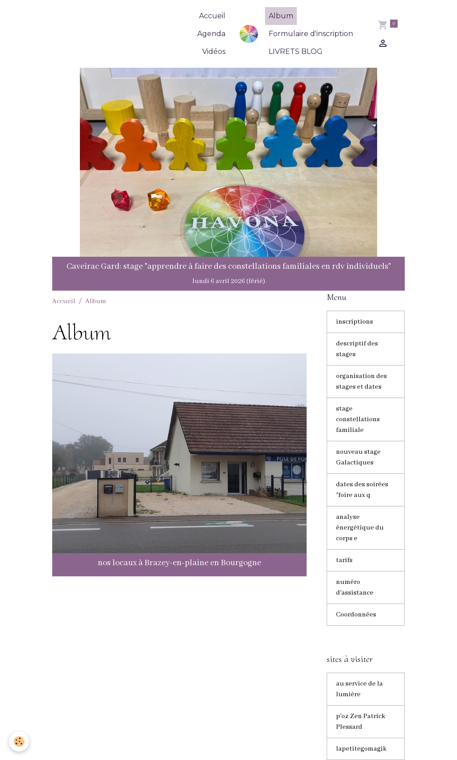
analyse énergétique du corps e (360, 527)
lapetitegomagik (361, 749)
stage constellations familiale (358, 419)
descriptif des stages (357, 349)
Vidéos (213, 51)
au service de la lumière (359, 689)
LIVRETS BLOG (296, 51)
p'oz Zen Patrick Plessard (360, 721)
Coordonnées (356, 615)
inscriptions (354, 322)
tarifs (344, 560)
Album (281, 16)
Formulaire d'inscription (311, 33)
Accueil (212, 16)
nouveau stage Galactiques (358, 457)
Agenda (211, 33)
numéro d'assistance (355, 587)
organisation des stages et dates (361, 381)
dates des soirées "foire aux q (362, 490)
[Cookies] (19, 741)
